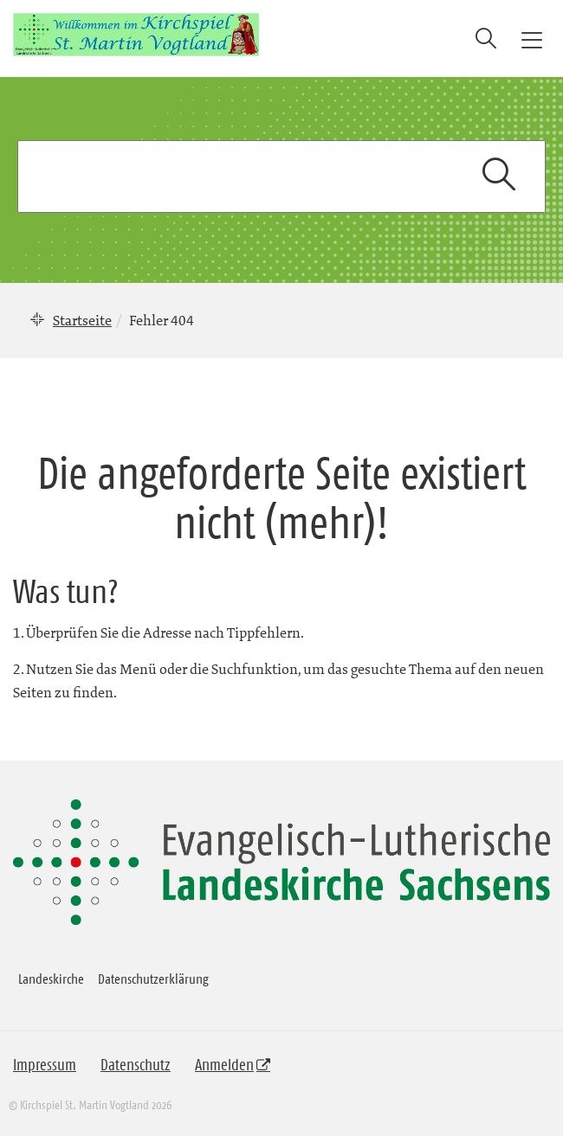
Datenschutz (135, 1065)
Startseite (82, 320)
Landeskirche (51, 978)
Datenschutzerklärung (153, 978)
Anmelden (224, 1065)
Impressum (44, 1065)
